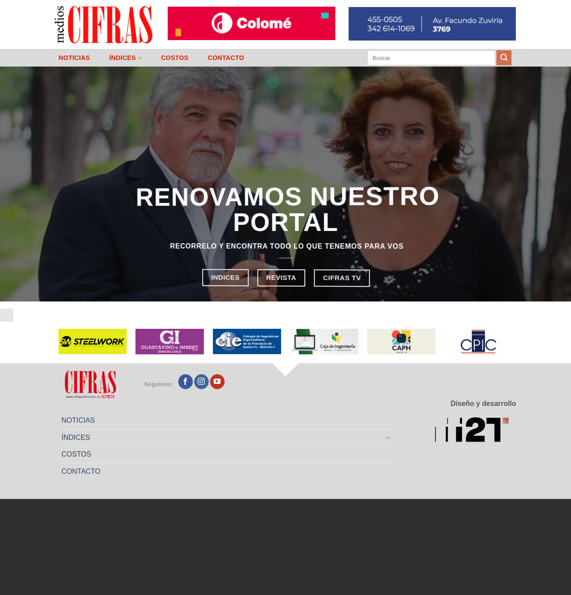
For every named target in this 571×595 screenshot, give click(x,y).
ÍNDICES (125, 58)
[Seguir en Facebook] (185, 381)
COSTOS (174, 57)
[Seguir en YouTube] (217, 381)
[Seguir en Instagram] (201, 381)
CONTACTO (226, 57)
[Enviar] (503, 57)
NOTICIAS (74, 57)
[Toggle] (388, 437)
